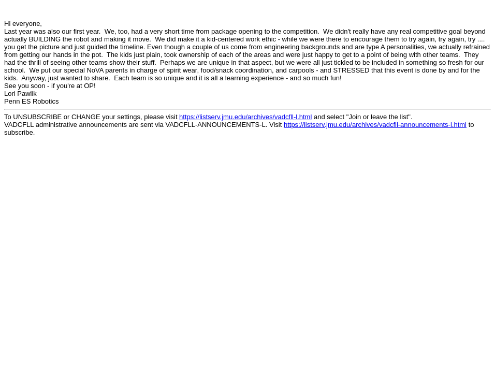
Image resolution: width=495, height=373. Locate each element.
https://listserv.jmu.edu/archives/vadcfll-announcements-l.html (375, 124)
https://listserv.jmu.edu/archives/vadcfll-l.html (245, 117)
